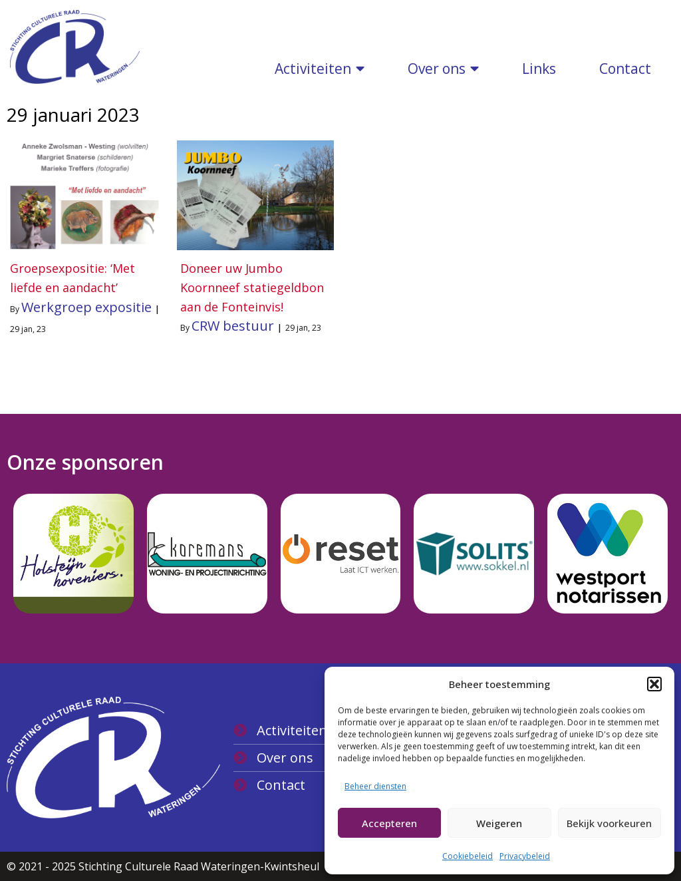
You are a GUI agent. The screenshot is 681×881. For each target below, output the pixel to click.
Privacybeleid (524, 856)
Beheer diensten (375, 786)
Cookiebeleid (467, 856)
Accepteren (389, 823)
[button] (654, 684)
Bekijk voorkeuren (609, 823)
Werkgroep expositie (86, 307)
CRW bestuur (233, 326)
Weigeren (499, 823)
